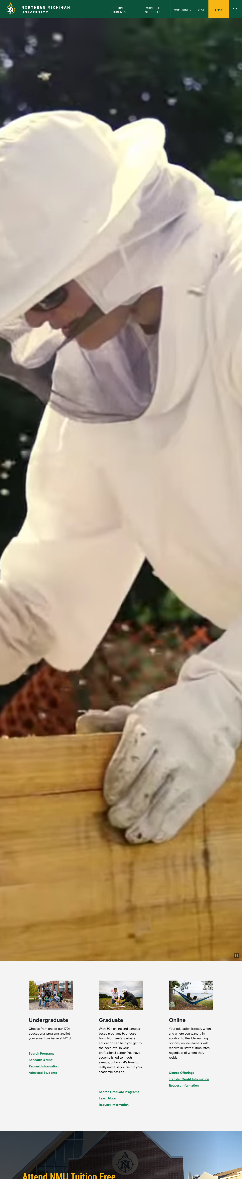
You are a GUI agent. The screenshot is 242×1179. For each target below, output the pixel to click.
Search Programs (41, 1053)
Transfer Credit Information (189, 1079)
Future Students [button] (118, 10)
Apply (219, 10)
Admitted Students (43, 1073)
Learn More (107, 1098)
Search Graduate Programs (119, 1092)
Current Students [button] (152, 10)
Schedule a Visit (41, 1060)
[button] (235, 8)
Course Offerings (181, 1073)
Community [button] (183, 10)
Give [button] (201, 10)
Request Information (44, 1066)
